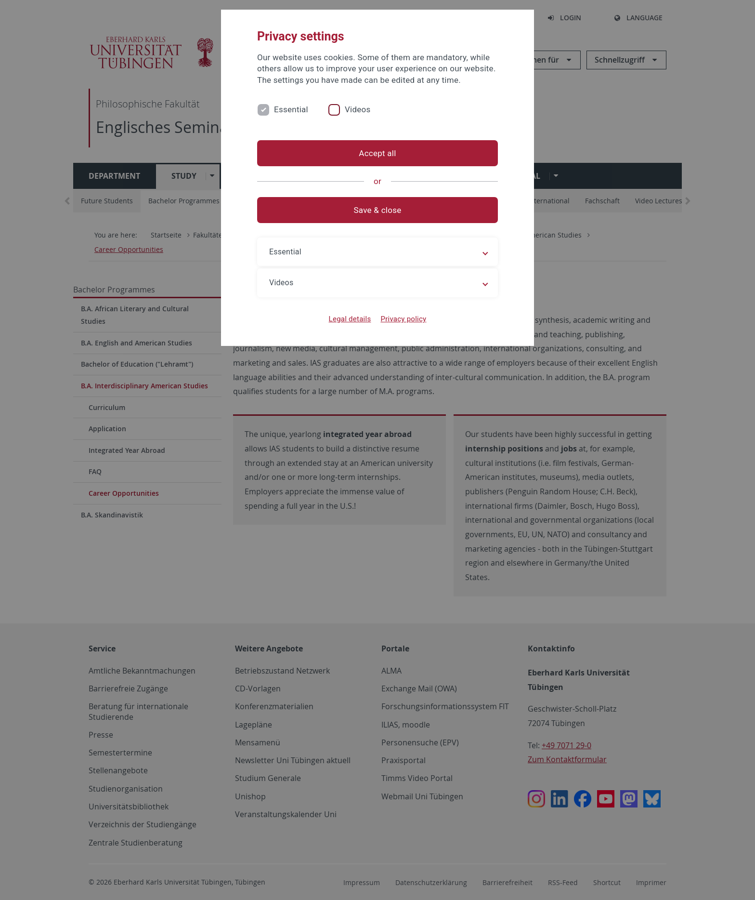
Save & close (378, 210)
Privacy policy (403, 319)
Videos (358, 109)
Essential (291, 109)
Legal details (350, 319)
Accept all (377, 153)
